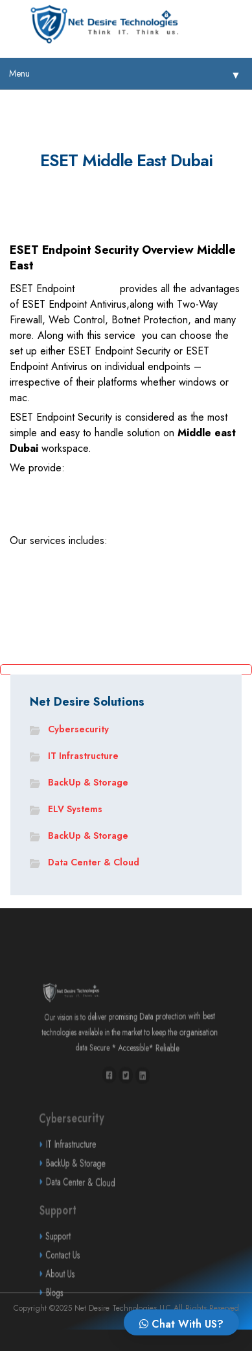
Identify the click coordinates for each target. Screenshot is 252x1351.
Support (96, 1256)
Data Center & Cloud (93, 862)
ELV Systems (75, 808)
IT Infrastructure (83, 755)
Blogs (94, 1312)
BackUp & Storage (88, 782)
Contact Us (98, 1275)
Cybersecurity (78, 729)
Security (97, 289)
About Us (97, 1294)
